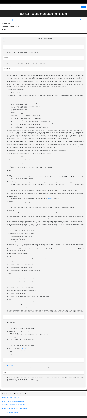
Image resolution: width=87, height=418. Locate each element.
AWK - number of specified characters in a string (14, 408)
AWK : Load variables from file (10, 412)
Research (82, 19)
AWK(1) (4, 38)
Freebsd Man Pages (7, 19)
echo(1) (24, 348)
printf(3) (40, 146)
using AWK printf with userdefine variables (13, 401)
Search (83, 7)
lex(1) (8, 365)
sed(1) (13, 365)
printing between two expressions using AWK (13, 404)
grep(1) (19, 222)
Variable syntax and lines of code (10, 397)
